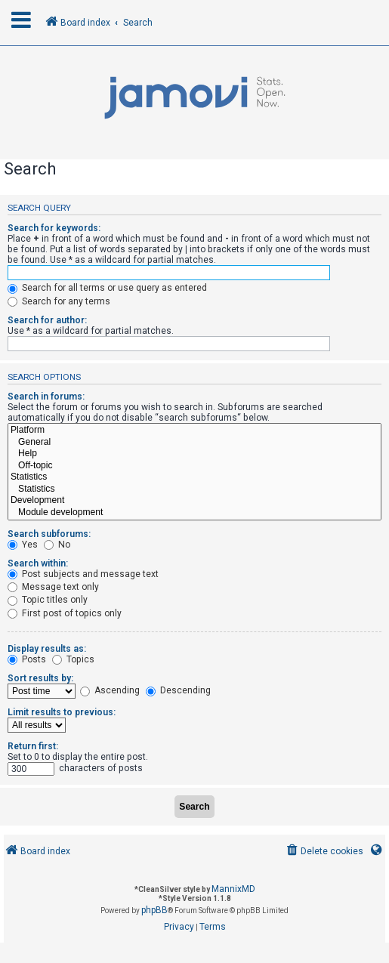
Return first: (33, 746)
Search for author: (47, 320)
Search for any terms (59, 301)
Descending (178, 690)
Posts (27, 659)
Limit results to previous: (62, 712)
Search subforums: (49, 534)
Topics (73, 659)
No (57, 544)
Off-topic (194, 466)
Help (194, 454)
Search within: (38, 563)
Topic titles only (48, 599)
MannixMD (233, 889)
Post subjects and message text (83, 574)
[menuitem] (323, 851)
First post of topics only (65, 613)
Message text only (53, 587)
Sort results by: (40, 678)
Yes (23, 544)
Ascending (110, 690)
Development (194, 501)
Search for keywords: (54, 228)
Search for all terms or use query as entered (107, 287)
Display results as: (47, 649)
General (194, 443)
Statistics (194, 477)
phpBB (154, 910)
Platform (194, 430)
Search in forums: (46, 396)
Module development (194, 513)
